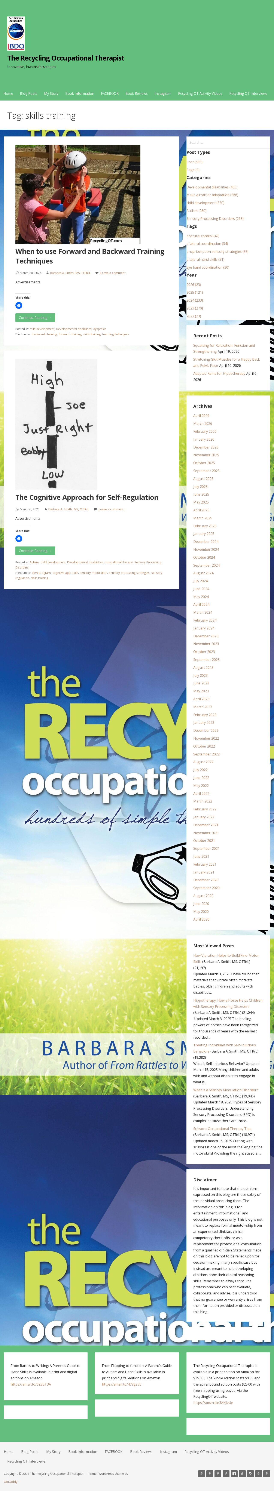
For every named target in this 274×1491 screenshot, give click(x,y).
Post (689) (194, 162)
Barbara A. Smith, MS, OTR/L (70, 273)
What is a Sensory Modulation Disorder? (225, 1090)
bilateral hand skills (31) (205, 259)
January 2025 (203, 533)
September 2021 (206, 848)
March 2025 (202, 518)
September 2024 (206, 565)
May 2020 (201, 911)
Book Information (79, 93)
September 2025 (206, 470)
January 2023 (203, 722)
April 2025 (201, 510)
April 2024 (201, 604)
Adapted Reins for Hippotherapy (219, 373)
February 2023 (204, 714)
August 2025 (203, 478)
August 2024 (203, 573)
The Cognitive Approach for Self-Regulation (86, 497)
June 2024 (201, 588)
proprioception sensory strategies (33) (217, 251)
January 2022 (203, 817)
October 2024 (204, 557)
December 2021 (205, 825)
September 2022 (206, 754)
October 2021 (204, 840)
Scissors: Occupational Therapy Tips (222, 1128)
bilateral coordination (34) (207, 243)
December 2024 (205, 541)
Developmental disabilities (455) (211, 187)
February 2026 (204, 431)
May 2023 (201, 691)
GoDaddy (10, 1482)
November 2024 (206, 549)
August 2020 (203, 895)
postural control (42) (202, 236)
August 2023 (203, 667)
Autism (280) (196, 210)
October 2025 (204, 462)
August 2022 (203, 762)
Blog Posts (28, 93)
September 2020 (206, 887)
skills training (92, 334)
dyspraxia (99, 329)
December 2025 (205, 447)
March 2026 (202, 423)
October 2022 (204, 746)
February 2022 (204, 809)
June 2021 (201, 856)
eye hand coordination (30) (207, 267)
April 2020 (201, 919)
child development (42, 329)
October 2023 (204, 651)
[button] (18, 305)
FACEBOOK (110, 93)
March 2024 (202, 612)
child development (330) (205, 202)
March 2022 (202, 801)
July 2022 (200, 769)
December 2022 (205, 730)
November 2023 (206, 643)
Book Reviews (136, 93)
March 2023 (202, 707)
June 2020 (201, 903)
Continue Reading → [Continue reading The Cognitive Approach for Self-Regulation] (35, 550)
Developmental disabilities (74, 329)
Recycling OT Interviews (248, 93)
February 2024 (204, 620)
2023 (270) (194, 308)
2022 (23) (193, 316)
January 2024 (203, 628)
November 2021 (206, 833)
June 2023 (201, 683)
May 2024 (201, 596)
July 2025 (200, 486)
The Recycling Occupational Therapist (65, 57)
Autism (34, 562)
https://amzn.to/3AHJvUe (213, 1402)
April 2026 (201, 415)
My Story (51, 93)
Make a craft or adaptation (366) (212, 194)
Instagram (163, 93)
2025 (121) (194, 292)
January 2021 (203, 872)
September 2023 (206, 659)
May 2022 (201, 785)
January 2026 (203, 439)
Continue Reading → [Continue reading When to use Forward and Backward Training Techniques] (35, 317)
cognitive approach (65, 573)
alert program (41, 573)
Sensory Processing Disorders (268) (215, 218)
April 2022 (201, 793)
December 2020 (205, 880)
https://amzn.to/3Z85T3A (31, 1384)
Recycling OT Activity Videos (200, 93)
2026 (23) (193, 284)
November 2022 (206, 738)
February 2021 (204, 864)
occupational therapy (118, 562)
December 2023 (205, 636)
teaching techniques (115, 334)
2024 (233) (194, 300)
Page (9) (193, 169)
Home (8, 93)
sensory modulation (93, 573)
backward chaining (44, 334)
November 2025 (206, 455)
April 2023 (201, 699)
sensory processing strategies (129, 573)
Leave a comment (113, 273)
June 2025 (201, 494)
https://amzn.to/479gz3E (121, 1384)
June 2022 (201, 777)
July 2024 (200, 581)
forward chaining (70, 334)
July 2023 (200, 675)
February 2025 (204, 526)
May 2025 (201, 502)
